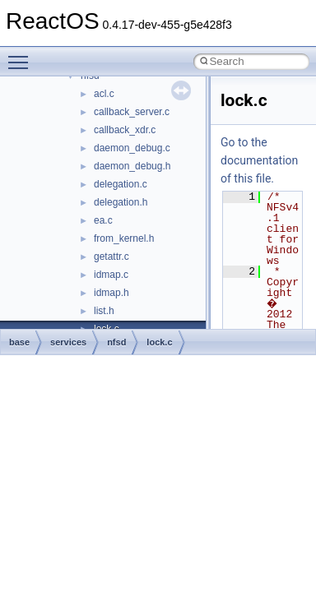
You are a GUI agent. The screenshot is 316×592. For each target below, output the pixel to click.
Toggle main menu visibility (22, 55)
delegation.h (120, 202)
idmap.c (111, 274)
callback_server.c (132, 112)
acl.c (104, 93)
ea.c (103, 220)
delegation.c (120, 184)
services (68, 342)
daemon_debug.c (132, 148)
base (19, 342)
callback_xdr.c (125, 130)
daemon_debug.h (132, 166)
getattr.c (111, 256)
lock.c (159, 342)
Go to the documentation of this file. (259, 160)
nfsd (116, 342)
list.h (104, 311)
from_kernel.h (124, 238)
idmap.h (111, 292)
